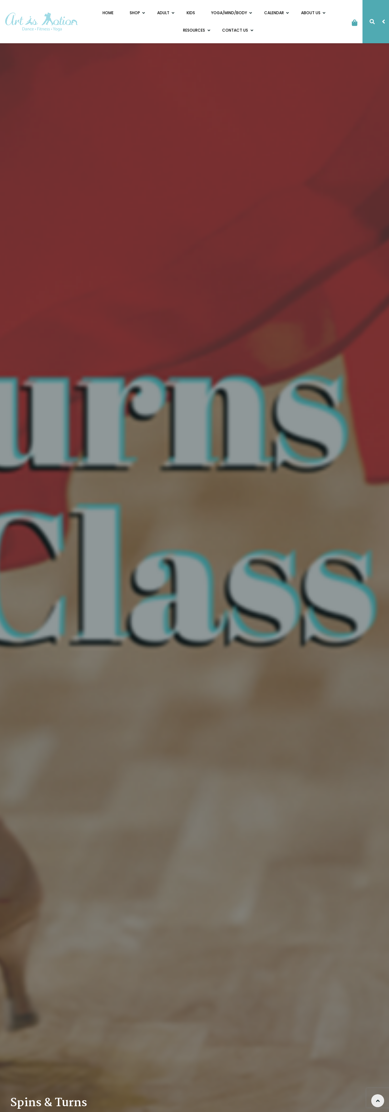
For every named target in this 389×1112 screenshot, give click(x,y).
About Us (311, 12)
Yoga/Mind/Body (229, 12)
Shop (135, 12)
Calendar (274, 12)
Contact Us (235, 30)
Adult (163, 12)
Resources (194, 30)
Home (108, 12)
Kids (191, 12)
